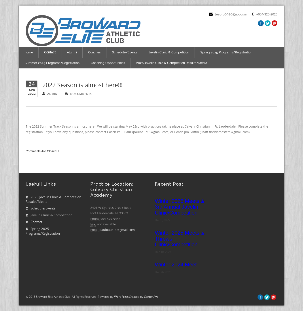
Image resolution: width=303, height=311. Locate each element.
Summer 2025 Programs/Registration (52, 63)
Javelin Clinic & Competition (169, 52)
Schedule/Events (124, 52)
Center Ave (151, 297)
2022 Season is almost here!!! (82, 85)
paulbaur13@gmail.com (117, 230)
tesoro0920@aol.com (231, 14)
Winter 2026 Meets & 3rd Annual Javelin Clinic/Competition (179, 207)
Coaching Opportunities (108, 63)
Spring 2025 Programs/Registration (226, 52)
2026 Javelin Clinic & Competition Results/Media (171, 63)
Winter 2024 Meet (176, 265)
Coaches (94, 52)
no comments (78, 94)
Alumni (72, 52)
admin (49, 94)
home (29, 52)
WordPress (121, 297)
